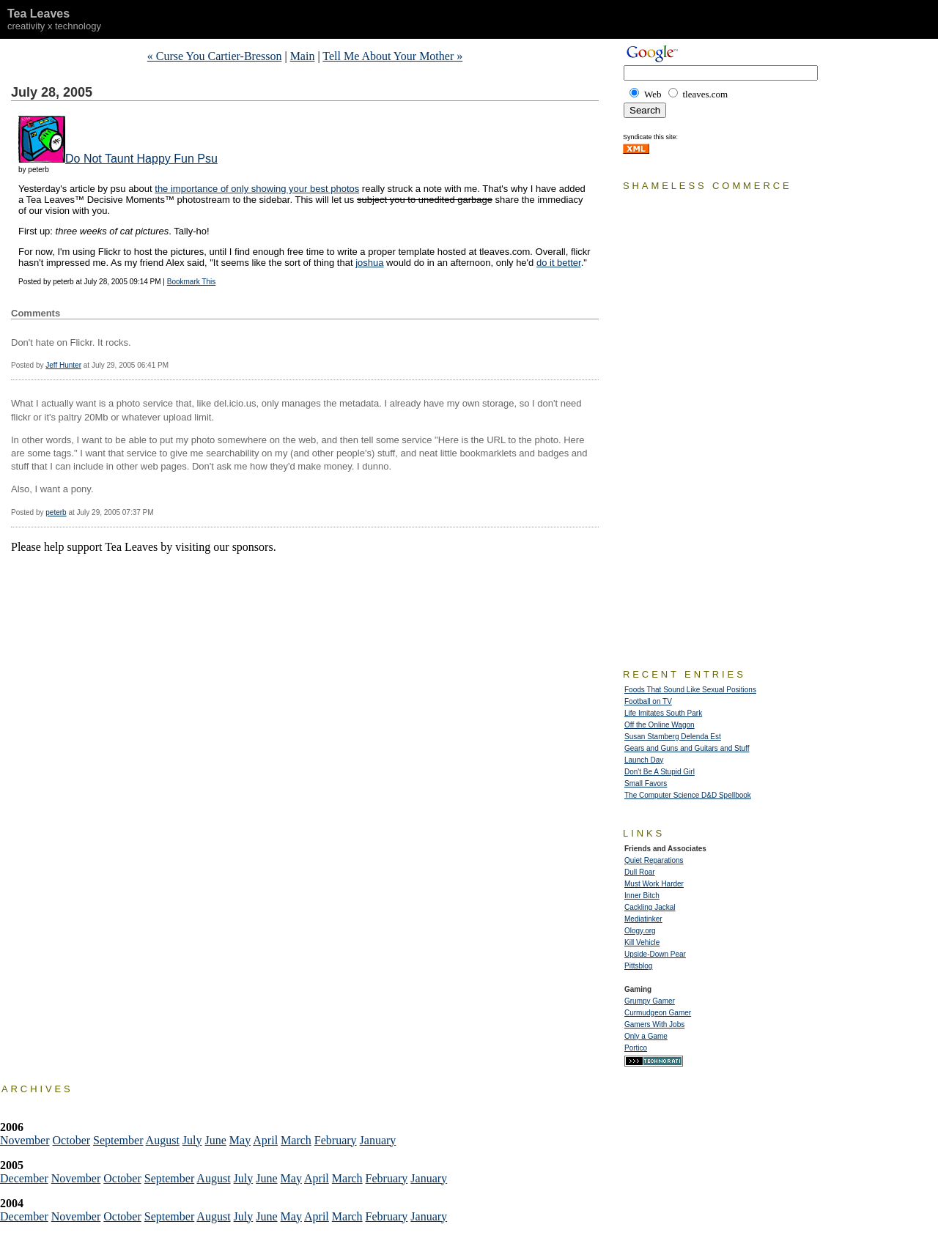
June (215, 1140)
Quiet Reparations (654, 860)
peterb (55, 512)
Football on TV (648, 701)
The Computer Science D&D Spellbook (687, 795)
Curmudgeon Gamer (657, 1013)
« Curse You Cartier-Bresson (214, 56)
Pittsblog (638, 966)
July (192, 1140)
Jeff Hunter (63, 365)
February (335, 1140)
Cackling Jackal (649, 907)
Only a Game (646, 1036)
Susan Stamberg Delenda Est (672, 737)
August (163, 1140)
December (24, 1178)
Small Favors (645, 783)
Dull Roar (639, 872)
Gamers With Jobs (654, 1024)
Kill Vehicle (642, 942)
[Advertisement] (182, 576)
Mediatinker (643, 919)
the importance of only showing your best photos (257, 188)
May (240, 1140)
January (378, 1140)
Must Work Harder (654, 884)
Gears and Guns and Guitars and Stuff (686, 748)
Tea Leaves (38, 13)
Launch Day (643, 760)
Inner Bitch (642, 896)
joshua (369, 262)
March (296, 1140)
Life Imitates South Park (663, 713)
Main (302, 56)
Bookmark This (191, 282)
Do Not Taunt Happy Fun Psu (141, 158)
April (265, 1140)
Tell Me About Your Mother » (392, 56)
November (25, 1140)
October (72, 1140)
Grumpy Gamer (649, 1001)
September (118, 1140)
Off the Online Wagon (659, 725)
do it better (558, 262)
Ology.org (640, 931)
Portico (635, 1048)
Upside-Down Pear (655, 954)
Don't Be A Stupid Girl (659, 772)
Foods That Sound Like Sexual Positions (690, 690)
